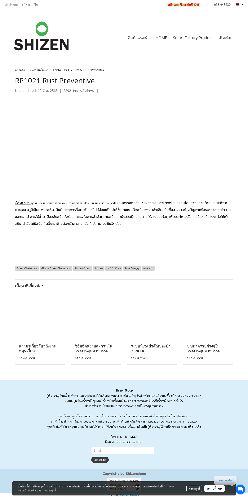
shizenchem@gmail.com (127, 442)
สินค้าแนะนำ (139, 37)
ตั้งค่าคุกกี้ (194, 488)
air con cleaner (166, 421)
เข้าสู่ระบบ (11, 4)
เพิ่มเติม (225, 37)
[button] (240, 37)
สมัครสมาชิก (30, 4)
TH (240, 4)
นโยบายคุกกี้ (49, 490)
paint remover (139, 401)
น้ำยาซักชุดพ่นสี (92, 401)
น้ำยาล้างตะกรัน (68, 421)
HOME (161, 37)
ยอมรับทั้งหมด (214, 488)
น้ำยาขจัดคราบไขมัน (97, 406)
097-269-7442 (127, 437)
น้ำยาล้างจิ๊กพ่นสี (113, 401)
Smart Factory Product (193, 37)
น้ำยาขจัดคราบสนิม (113, 416)
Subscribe (100, 460)
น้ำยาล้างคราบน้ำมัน (170, 401)
